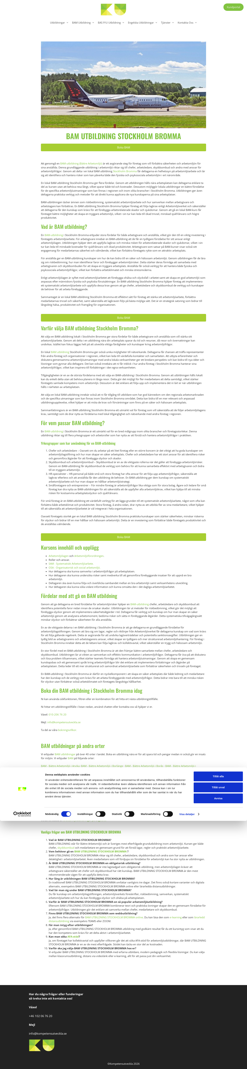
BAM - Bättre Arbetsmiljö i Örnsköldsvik (98, 804)
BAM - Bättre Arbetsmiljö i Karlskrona (150, 777)
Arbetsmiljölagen (59, 556)
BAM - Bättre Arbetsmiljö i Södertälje (118, 797)
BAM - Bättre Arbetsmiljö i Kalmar (106, 777)
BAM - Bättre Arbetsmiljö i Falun (118, 769)
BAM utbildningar (65, 754)
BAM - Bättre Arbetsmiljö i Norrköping (89, 785)
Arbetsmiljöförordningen (89, 556)
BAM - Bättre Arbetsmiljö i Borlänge (102, 766)
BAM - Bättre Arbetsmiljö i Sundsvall (153, 793)
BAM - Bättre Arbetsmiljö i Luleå (157, 781)
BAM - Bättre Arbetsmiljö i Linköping (115, 781)
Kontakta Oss (188, 22)
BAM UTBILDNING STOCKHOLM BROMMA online (114, 917)
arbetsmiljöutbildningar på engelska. (84, 820)
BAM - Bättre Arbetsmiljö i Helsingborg (132, 773)
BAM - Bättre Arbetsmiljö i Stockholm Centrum (148, 789)
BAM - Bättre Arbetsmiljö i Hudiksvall (179, 773)
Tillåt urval (218, 1035)
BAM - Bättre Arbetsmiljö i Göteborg (86, 773)
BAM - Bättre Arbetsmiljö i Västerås (128, 800)
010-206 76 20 (57, 714)
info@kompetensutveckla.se (64, 722)
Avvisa (218, 1046)
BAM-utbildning (54, 235)
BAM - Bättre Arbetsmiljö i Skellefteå (174, 785)
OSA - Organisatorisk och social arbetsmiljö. (74, 567)
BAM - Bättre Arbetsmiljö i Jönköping (62, 777)
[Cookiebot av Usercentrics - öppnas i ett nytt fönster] (22, 1062)
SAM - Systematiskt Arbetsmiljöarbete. (71, 563)
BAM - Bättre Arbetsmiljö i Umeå (161, 797)
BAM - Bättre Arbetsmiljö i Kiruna (72, 781)
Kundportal (233, 7)
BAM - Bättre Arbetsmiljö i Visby (87, 800)
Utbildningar (60, 22)
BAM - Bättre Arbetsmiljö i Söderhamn (72, 797)
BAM (70, 758)
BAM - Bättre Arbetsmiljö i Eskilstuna (75, 769)
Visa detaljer (187, 1062)
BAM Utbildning (84, 22)
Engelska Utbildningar (143, 22)
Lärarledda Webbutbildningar (75, 816)
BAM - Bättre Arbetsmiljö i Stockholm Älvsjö (104, 793)
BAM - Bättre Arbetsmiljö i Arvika (60, 766)
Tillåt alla (218, 1024)
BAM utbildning (60, 352)
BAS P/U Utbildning (112, 22)
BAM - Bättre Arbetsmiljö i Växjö (170, 800)
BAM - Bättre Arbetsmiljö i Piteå (132, 785)
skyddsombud (65, 847)
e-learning (176, 917)
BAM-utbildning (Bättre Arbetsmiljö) (81, 163)
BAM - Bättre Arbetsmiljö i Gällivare (160, 769)
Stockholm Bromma (125, 171)
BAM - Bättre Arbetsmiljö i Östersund (146, 804)
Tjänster (168, 22)
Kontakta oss (147, 812)
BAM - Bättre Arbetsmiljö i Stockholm (97, 789)
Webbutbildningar (137, 816)
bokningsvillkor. (67, 730)
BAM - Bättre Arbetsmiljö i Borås (144, 766)
